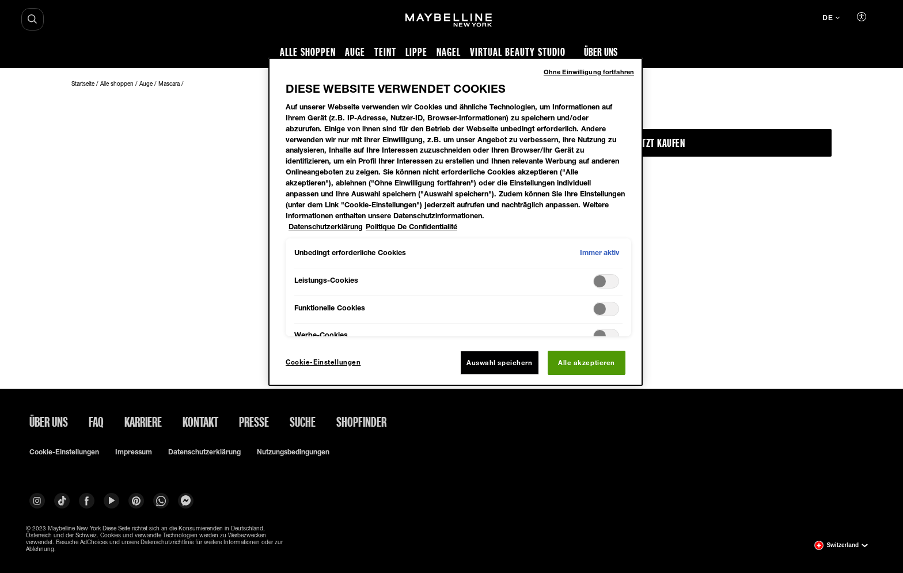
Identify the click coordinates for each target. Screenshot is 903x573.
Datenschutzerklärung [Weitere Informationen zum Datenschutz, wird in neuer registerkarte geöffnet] (326, 226)
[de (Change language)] (831, 19)
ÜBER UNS (48, 421)
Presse (254, 421)
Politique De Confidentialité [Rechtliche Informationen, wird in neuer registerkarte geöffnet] (411, 226)
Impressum (133, 452)
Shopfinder (361, 421)
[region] (455, 222)
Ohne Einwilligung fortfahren (589, 71)
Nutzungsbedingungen (293, 452)
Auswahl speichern (499, 362)
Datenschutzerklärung (204, 452)
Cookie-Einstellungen (64, 452)
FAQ (96, 421)
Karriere (143, 421)
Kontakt (200, 421)
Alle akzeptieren (586, 362)
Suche (303, 421)
